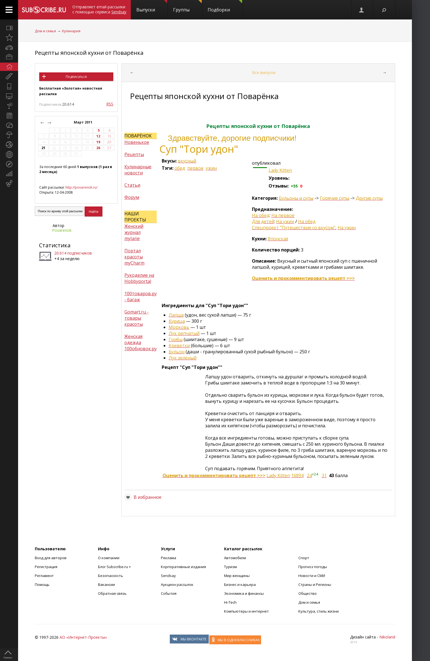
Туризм (230, 566)
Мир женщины (237, 575)
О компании (108, 557)
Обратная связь (112, 593)
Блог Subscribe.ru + (115, 566)
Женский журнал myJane (133, 232)
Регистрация (46, 566)
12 (98, 136)
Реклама (168, 557)
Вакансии (106, 584)
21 (43, 147)
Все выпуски (264, 72)
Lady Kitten (280, 170)
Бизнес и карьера (240, 584)
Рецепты (134, 154)
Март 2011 (83, 122)
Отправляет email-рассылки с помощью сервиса (99, 9)
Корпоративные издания (183, 566)
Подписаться (76, 76)
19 (98, 142)
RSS (109, 104)
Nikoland (387, 637)
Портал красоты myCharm (134, 257)
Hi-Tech (230, 602)
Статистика (54, 245)
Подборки (225, 6)
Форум (131, 197)
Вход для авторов (51, 557)
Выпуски (151, 6)
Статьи (132, 185)
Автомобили (235, 557)
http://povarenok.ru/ (81, 187)
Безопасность (110, 575)
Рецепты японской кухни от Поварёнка (89, 52)
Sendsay (168, 575)
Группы (187, 6)
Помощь (42, 584)
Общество (307, 593)
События (168, 593)
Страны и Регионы (314, 584)
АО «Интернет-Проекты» (83, 637)
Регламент (44, 575)
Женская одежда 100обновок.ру (140, 342)
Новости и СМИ (311, 575)
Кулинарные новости (137, 170)
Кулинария (71, 31)
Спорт (303, 557)
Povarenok (62, 230)
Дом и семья (45, 31)
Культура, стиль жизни (318, 611)
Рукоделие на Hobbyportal (139, 278)
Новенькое (136, 142)
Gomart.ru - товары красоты (136, 318)
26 (98, 147)
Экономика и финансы (244, 593)
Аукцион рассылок (177, 584)
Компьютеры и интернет (246, 611)
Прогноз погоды (312, 566)
